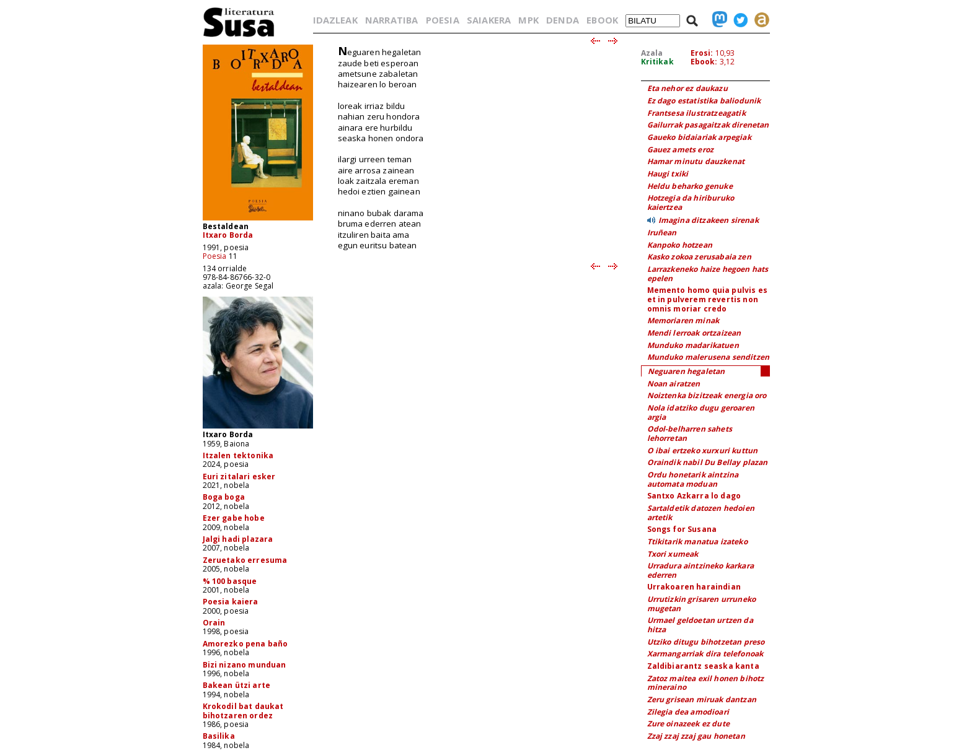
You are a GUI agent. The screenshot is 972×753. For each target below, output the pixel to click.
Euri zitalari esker (239, 476)
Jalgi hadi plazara (238, 539)
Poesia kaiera (230, 601)
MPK (528, 20)
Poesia (215, 256)
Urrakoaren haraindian (694, 586)
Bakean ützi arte (237, 685)
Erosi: (702, 53)
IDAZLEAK (335, 20)
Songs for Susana (682, 529)
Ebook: (704, 61)
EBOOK (602, 20)
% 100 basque (230, 581)
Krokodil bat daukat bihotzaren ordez (243, 710)
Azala (652, 53)
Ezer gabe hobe (234, 518)
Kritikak (657, 61)
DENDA (562, 20)
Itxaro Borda (228, 235)
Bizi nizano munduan (244, 664)
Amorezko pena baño (245, 643)
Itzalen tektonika (238, 455)
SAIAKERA (489, 20)
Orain (214, 622)
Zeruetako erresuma (245, 560)
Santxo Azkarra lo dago (694, 495)
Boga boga (224, 497)
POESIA (442, 20)
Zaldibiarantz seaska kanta (703, 666)
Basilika (219, 736)
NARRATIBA (391, 20)
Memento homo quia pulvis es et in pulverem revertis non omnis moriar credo (707, 299)
